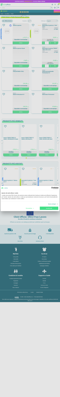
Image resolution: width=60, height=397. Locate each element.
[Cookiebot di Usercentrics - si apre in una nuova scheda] (52, 188)
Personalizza (30, 208)
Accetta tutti (49, 208)
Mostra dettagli (52, 204)
